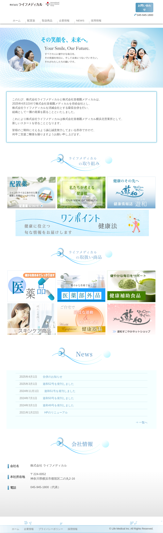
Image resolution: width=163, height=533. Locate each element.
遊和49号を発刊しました (58, 405)
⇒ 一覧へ (141, 422)
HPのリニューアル (56, 412)
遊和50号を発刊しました (58, 398)
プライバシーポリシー (51, 529)
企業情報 (64, 20)
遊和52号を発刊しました (58, 383)
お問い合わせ (144, 7)
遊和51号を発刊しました (59, 391)
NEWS (80, 20)
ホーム (17, 20)
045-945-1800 (143, 14)
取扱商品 (47, 20)
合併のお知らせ (52, 376)
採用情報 (96, 20)
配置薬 (31, 20)
